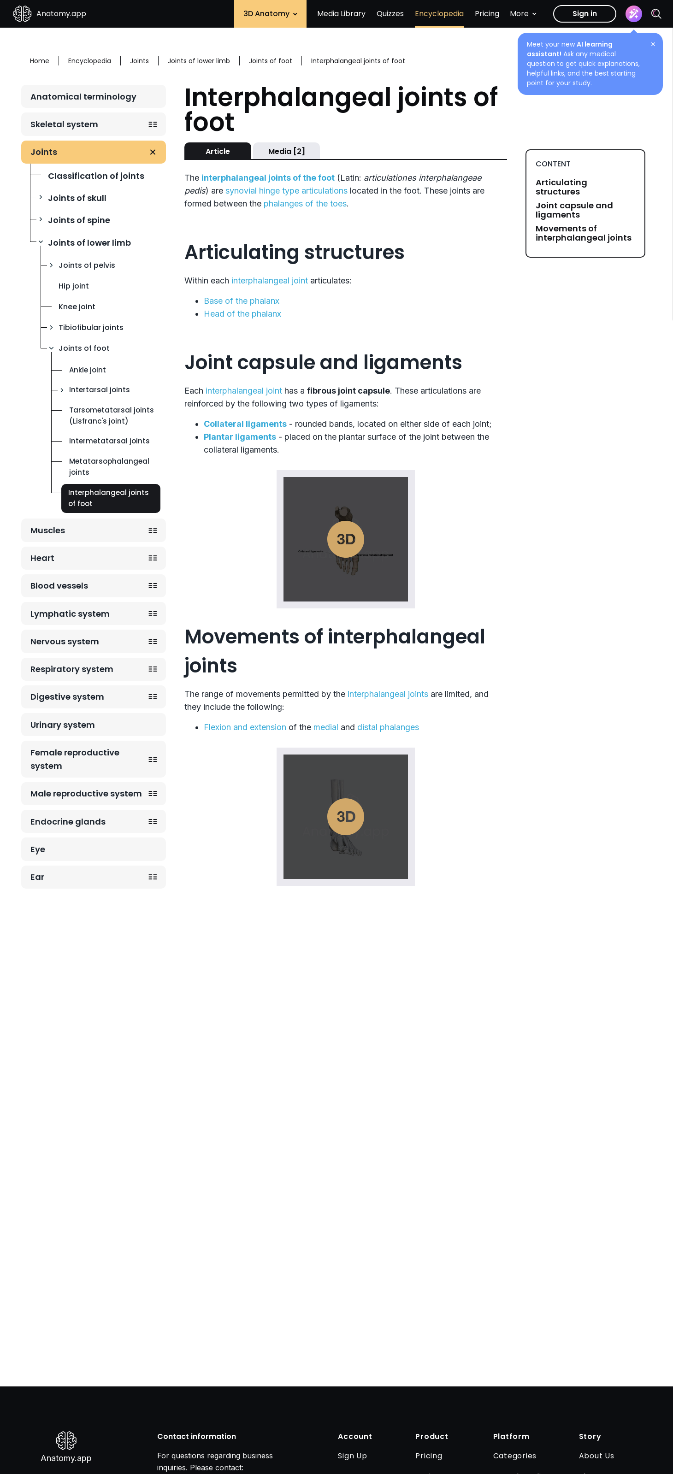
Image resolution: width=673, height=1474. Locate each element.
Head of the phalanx (242, 313)
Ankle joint (87, 370)
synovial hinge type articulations (286, 190)
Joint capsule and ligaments (574, 210)
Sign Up (352, 1455)
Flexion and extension (245, 727)
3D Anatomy (270, 13)
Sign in (585, 13)
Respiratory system (71, 669)
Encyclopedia (439, 13)
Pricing (487, 13)
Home (39, 60)
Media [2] (286, 151)
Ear (37, 877)
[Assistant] (634, 14)
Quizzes (390, 13)
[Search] (656, 14)
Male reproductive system (86, 793)
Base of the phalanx (241, 301)
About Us (596, 1455)
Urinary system (62, 725)
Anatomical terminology (83, 96)
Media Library (341, 13)
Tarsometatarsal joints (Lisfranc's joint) (111, 415)
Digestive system (67, 696)
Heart (42, 558)
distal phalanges (388, 727)
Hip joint (74, 286)
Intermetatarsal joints (109, 441)
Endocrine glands (68, 821)
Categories (515, 1455)
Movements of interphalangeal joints (584, 233)
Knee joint (77, 306)
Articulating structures (561, 187)
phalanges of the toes (305, 203)
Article (218, 151)
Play (345, 539)
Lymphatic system (70, 613)
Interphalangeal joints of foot (108, 498)
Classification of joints (96, 176)
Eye (37, 849)
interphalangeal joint (269, 280)
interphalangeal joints (388, 694)
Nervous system (64, 641)
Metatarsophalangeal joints (109, 466)
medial (325, 727)
